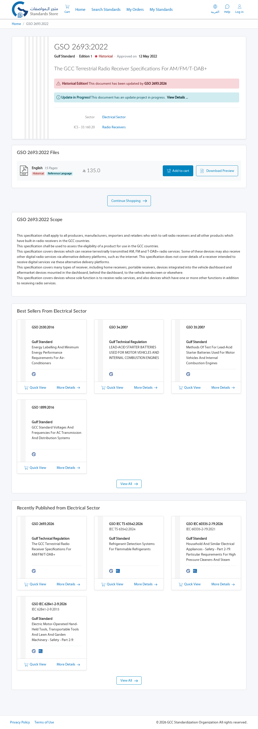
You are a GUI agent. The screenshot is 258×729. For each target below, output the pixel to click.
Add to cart (178, 171)
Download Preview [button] (217, 171)
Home (81, 9)
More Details (68, 387)
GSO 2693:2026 (155, 83)
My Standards (161, 9)
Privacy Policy (20, 722)
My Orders (135, 9)
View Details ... (177, 97)
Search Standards (107, 9)
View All (129, 484)
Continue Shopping (129, 201)
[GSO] (35, 9)
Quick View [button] (35, 387)
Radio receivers (114, 127)
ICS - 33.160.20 (84, 127)
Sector (90, 117)
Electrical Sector (114, 117)
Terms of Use (44, 722)
